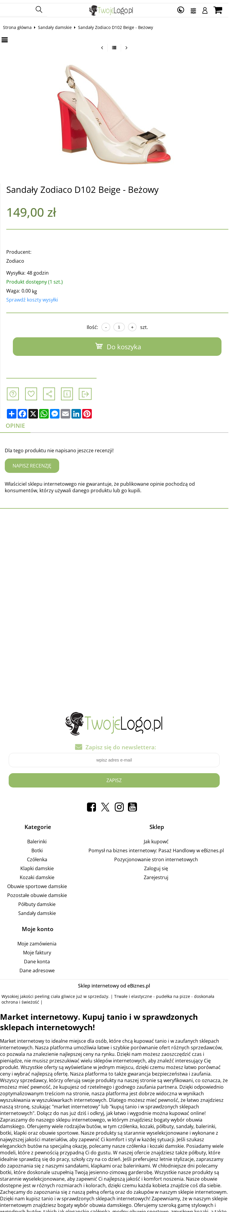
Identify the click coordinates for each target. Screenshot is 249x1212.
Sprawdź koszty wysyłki (37, 296)
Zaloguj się (172, 865)
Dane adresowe (43, 967)
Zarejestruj (172, 874)
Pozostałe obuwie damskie (44, 892)
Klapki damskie (43, 865)
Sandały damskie (60, 24)
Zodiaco (20, 258)
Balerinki (44, 838)
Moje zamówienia (43, 940)
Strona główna (22, 24)
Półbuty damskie (43, 901)
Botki (43, 847)
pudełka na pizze (178, 993)
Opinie (20, 423)
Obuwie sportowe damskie (44, 883)
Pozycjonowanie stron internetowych (172, 856)
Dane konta (44, 958)
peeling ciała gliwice (60, 993)
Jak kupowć (171, 838)
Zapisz (124, 777)
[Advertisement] (124, 560)
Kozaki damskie (43, 874)
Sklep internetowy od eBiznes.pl (124, 982)
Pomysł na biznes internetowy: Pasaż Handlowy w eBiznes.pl (171, 847)
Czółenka (43, 856)
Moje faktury (44, 949)
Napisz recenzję (37, 462)
